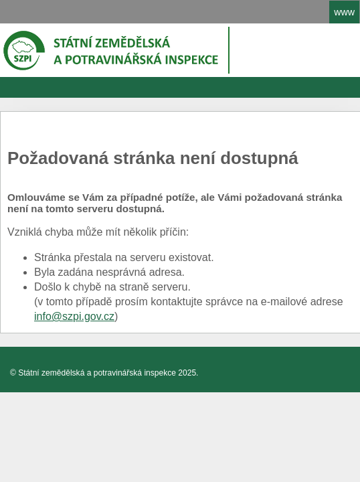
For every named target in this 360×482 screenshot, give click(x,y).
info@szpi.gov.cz (74, 316)
